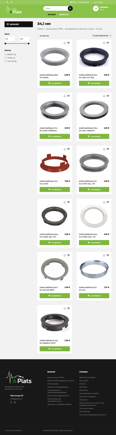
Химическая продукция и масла (60, 381)
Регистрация (84, 2)
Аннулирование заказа (88, 393)
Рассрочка (83, 390)
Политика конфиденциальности (92, 415)
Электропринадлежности (58, 396)
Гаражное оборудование (57, 387)
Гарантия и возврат (87, 397)
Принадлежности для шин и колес (79, 29)
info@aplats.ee (16, 399)
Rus (100, 2)
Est (95, 2)
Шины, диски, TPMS (54, 29)
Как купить (83, 381)
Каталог (52, 15)
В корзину (54, 83)
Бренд (8, 50)
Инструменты (53, 384)
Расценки (83, 400)
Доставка (83, 387)
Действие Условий (87, 377)
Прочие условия (86, 408)
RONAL (11, 58)
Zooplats (63, 15)
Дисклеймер (84, 412)
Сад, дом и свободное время (59, 404)
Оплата (82, 384)
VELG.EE (12, 61)
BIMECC (11, 54)
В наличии (44, 36)
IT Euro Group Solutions (13, 430)
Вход (73, 2)
